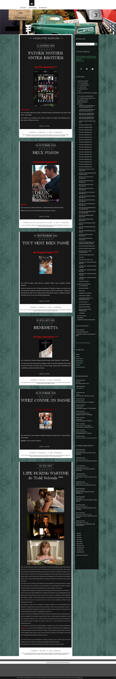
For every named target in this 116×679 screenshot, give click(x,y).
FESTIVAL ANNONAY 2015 (85, 148)
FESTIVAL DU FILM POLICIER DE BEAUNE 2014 (87, 198)
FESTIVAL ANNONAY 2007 (85, 128)
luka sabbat (62, 137)
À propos (43, 8)
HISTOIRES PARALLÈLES (82, 423)
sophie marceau (65, 315)
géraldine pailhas (35, 316)
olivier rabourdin (41, 389)
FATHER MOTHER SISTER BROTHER (45, 56)
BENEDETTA (45, 333)
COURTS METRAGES (82, 104)
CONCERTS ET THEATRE (85, 302)
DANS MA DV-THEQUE (84, 304)
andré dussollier (55, 315)
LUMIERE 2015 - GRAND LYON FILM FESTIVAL (86, 271)
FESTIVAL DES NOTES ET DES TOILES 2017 (86, 174)
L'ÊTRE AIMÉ (79, 417)
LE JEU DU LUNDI (83, 311)
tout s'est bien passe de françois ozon (35, 315)
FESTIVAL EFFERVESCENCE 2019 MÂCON (87, 230)
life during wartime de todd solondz (34, 668)
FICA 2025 (81, 265)
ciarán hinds (58, 668)
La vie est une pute (82, 325)
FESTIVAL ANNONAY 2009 (85, 133)
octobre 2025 (80, 560)
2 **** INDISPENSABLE (83, 86)
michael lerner (27, 669)
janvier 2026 (80, 554)
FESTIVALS (80, 106)
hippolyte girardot (48, 227)
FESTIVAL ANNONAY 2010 (85, 135)
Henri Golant (79, 372)
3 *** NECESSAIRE (40, 313)
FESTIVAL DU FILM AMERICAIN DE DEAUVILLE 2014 (87, 178)
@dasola (78, 532)
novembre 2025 (81, 558)
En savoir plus (79, 677)
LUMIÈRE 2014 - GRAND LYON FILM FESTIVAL (86, 286)
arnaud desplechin (36, 226)
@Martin (78, 477)
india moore (55, 137)
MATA (77, 404)
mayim (68, 136)
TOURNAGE (82, 323)
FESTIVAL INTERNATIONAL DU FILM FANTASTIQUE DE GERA (87, 250)
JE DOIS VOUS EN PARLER (83, 292)
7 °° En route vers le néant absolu (85, 98)
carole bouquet (60, 466)
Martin (77, 461)
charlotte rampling (31, 137)
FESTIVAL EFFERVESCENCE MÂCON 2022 (86, 246)
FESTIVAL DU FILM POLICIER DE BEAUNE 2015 (87, 202)
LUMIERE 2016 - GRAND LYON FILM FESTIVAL (86, 274)
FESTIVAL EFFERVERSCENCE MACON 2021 (86, 222)
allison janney (66, 668)
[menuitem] (23, 9)
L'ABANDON (79, 429)
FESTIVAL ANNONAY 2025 (85, 171)
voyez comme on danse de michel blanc (34, 466)
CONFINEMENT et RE (82, 102)
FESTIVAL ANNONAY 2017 (85, 153)
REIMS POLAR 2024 (84, 290)
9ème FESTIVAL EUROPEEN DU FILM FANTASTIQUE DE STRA (87, 120)
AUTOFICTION (80, 410)
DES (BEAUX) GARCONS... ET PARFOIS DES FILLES (86, 308)
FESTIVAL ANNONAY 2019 (85, 158)
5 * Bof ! (79, 92)
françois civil (49, 226)
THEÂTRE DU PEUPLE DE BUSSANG (86, 329)
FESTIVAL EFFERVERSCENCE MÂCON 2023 (86, 226)
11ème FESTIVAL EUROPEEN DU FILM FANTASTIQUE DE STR (87, 112)
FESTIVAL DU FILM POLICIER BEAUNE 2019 (86, 194)
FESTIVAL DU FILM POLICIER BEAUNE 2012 (86, 182)
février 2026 (80, 552)
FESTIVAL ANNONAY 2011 (85, 138)
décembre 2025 (81, 556)
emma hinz (65, 669)
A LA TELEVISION (83, 294)
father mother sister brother (33, 136)
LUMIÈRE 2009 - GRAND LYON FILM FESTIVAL (86, 278)
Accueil (23, 8)
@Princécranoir (80, 524)
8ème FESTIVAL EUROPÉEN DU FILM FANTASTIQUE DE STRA (87, 116)
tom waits (56, 136)
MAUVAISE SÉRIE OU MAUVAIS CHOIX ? (86, 448)
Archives (33, 8)
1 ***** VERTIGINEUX (82, 84)
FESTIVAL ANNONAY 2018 (85, 156)
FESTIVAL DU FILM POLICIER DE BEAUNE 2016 (87, 206)
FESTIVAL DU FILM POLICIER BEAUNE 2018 (86, 190)
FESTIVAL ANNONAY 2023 (85, 166)
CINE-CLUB (82, 299)
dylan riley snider (57, 669)
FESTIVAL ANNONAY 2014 (85, 145)
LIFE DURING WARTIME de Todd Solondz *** (45, 488)
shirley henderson (50, 668)
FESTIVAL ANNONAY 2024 (85, 168)
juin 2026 (79, 543)
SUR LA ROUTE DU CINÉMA (83, 436)
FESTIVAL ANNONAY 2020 (85, 161)
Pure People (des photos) (82, 342)
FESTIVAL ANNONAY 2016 (85, 150)
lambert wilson (50, 389)
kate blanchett (41, 137)
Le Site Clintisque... (80, 339)
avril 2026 (79, 548)
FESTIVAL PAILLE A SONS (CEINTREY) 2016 (85, 259)
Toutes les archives (82, 566)
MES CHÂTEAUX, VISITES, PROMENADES (85, 319)
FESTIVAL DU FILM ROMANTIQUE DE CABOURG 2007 (87, 214)
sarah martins (58, 467)
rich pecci (34, 669)
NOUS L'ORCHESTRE (81, 442)
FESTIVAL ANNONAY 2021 (85, 163)
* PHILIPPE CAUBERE (82, 82)
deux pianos (27, 226)
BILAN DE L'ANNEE (83, 297)
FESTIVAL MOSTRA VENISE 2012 (87, 253)
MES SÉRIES (80, 327)
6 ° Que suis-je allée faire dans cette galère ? (41, 224)
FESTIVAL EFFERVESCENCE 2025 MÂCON (87, 238)
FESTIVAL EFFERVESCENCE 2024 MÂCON (87, 234)
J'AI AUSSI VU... (80, 398)
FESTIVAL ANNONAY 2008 (85, 130)
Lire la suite (44, 127)
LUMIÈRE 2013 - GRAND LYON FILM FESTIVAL (86, 282)
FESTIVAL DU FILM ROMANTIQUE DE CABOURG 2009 (87, 218)
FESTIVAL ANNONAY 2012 (85, 140)
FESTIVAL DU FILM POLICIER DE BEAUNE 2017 (87, 210)
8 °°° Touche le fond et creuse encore (86, 100)
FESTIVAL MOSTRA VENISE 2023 (87, 256)
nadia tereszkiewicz (58, 226)
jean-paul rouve (39, 467)
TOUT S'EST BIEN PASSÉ (45, 246)
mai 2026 (79, 545)
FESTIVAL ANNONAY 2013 (85, 143)
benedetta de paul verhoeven (32, 388)
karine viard (52, 466)
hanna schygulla (44, 316)
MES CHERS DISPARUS (84, 316)
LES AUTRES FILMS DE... (85, 313)
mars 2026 (79, 550)
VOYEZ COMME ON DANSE (45, 408)
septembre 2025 (81, 562)
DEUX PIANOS (46, 153)
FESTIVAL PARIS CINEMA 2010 (86, 262)
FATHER (78, 391)
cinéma (51, 136)
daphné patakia (67, 388)
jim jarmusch (45, 136)
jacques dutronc (49, 467)
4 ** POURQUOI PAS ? (41, 133)
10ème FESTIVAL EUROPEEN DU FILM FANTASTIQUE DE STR (87, 108)
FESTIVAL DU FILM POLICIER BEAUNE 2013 (86, 186)
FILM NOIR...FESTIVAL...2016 (86, 267)
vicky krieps (49, 137)
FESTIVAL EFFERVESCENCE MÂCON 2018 (86, 242)
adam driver (62, 136)
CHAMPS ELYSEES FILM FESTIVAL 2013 (87, 124)
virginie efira (47, 388)
